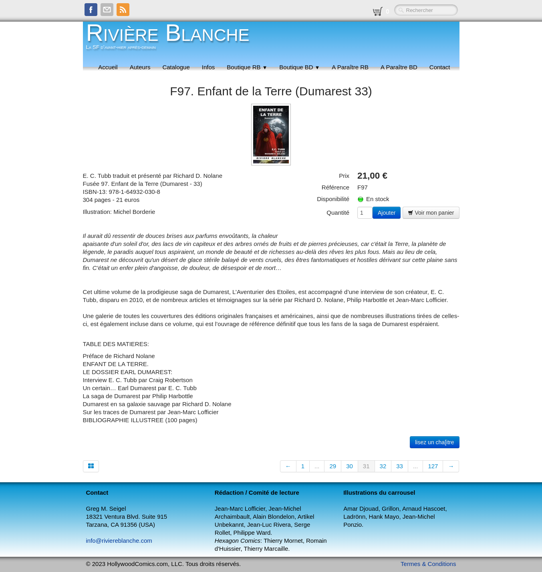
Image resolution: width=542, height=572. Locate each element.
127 (433, 466)
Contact (439, 67)
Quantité (337, 212)
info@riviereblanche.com (119, 540)
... (317, 466)
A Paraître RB (350, 67)
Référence (335, 187)
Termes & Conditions (428, 563)
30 (349, 466)
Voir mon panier (431, 212)
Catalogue (175, 67)
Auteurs (140, 67)
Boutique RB (247, 67)
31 (366, 466)
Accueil (107, 67)
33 (399, 466)
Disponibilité (333, 198)
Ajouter (386, 212)
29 (332, 466)
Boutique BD (299, 67)
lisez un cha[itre (434, 442)
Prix (344, 175)
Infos (208, 67)
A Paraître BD (399, 67)
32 (383, 466)
